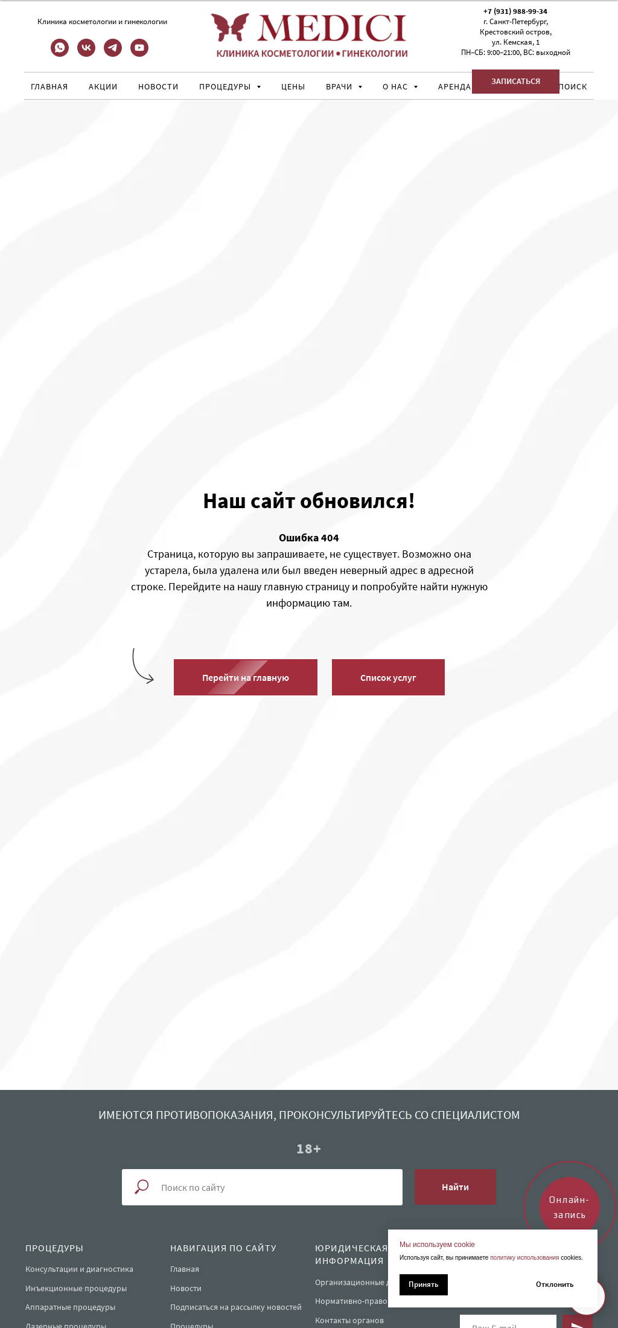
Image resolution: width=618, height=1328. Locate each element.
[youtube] (139, 53)
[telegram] (113, 53)
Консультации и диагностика (79, 1268)
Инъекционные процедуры (76, 1288)
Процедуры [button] (226, 86)
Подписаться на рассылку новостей (236, 1306)
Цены (293, 86)
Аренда (454, 86)
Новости (158, 86)
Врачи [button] (340, 86)
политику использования (524, 1257)
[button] (515, 81)
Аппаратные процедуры (70, 1306)
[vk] (86, 53)
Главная (49, 86)
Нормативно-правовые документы (379, 1300)
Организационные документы (371, 1282)
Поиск (572, 86)
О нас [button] (396, 86)
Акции (103, 86)
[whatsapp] (60, 53)
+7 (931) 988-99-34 (515, 11)
